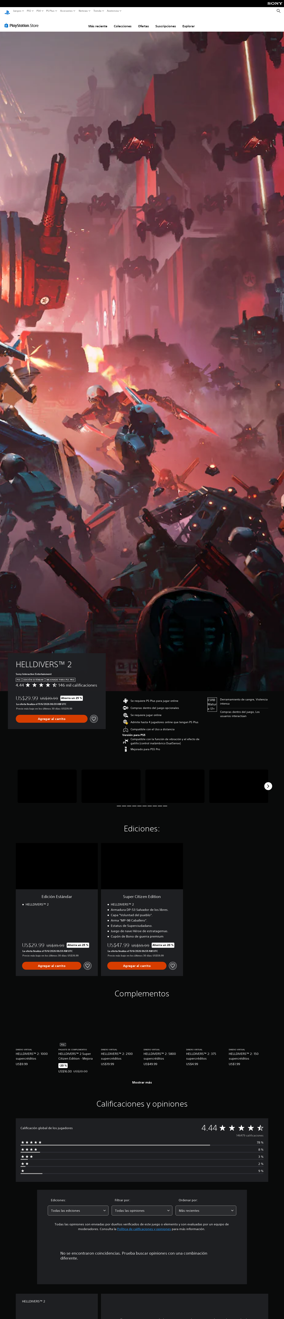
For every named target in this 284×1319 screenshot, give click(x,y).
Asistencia (113, 10)
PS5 (29, 10)
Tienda (97, 10)
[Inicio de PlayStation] (7, 11)
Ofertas (143, 22)
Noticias (83, 10)
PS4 (38, 10)
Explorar (188, 22)
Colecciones (123, 22)
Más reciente (97, 22)
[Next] (268, 782)
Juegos (17, 10)
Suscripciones (165, 22)
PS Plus (50, 10)
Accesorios (66, 10)
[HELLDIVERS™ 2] (47, 782)
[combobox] (78, 1207)
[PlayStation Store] (22, 21)
